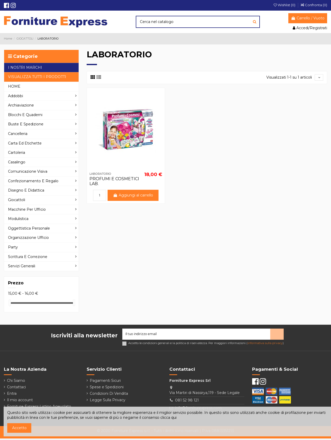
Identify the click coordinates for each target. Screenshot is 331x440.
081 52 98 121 (187, 402)
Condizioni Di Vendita (109, 395)
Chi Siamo (16, 382)
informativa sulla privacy (265, 344)
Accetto (19, 428)
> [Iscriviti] (277, 334)
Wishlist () (285, 5)
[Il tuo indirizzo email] (196, 335)
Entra (12, 395)
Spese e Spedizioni (107, 388)
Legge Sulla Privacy (107, 401)
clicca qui (168, 417)
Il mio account (20, 401)
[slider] (10, 303)
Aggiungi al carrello (133, 196)
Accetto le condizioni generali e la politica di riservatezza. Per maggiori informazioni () (206, 344)
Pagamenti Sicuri (105, 382)
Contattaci (16, 388)
